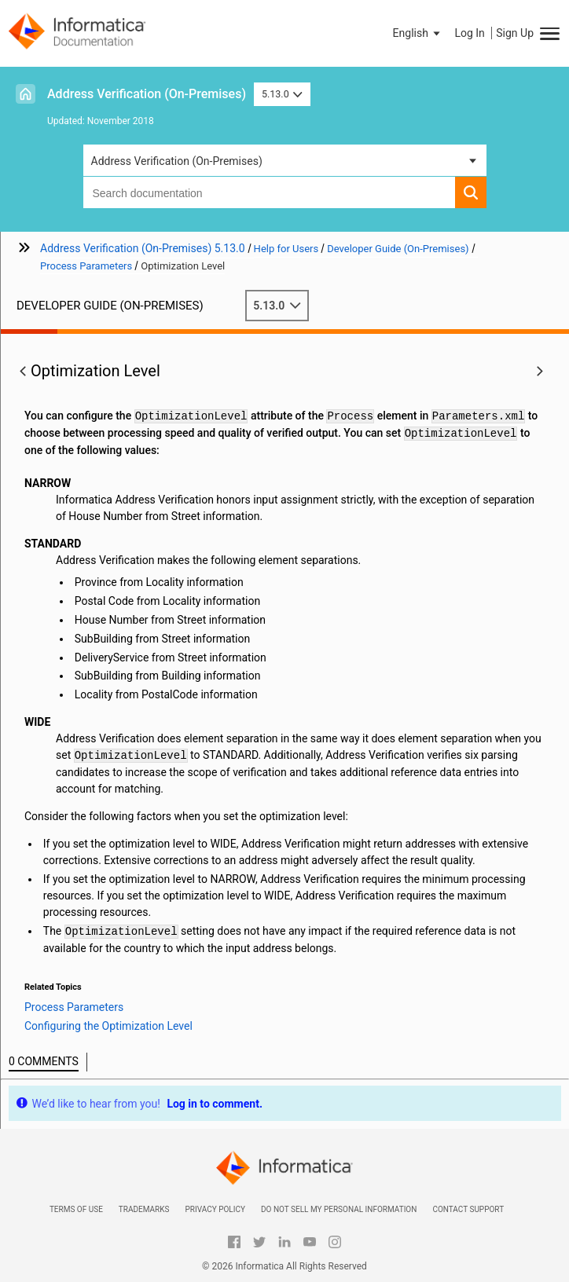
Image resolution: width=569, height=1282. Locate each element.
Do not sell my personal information (339, 1209)
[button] (418, 33)
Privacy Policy (214, 1209)
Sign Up (515, 33)
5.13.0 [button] (282, 94)
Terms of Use (76, 1209)
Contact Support (468, 1209)
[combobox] (269, 192)
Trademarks (144, 1209)
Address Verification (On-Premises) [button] (176, 161)
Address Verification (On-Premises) (146, 93)
